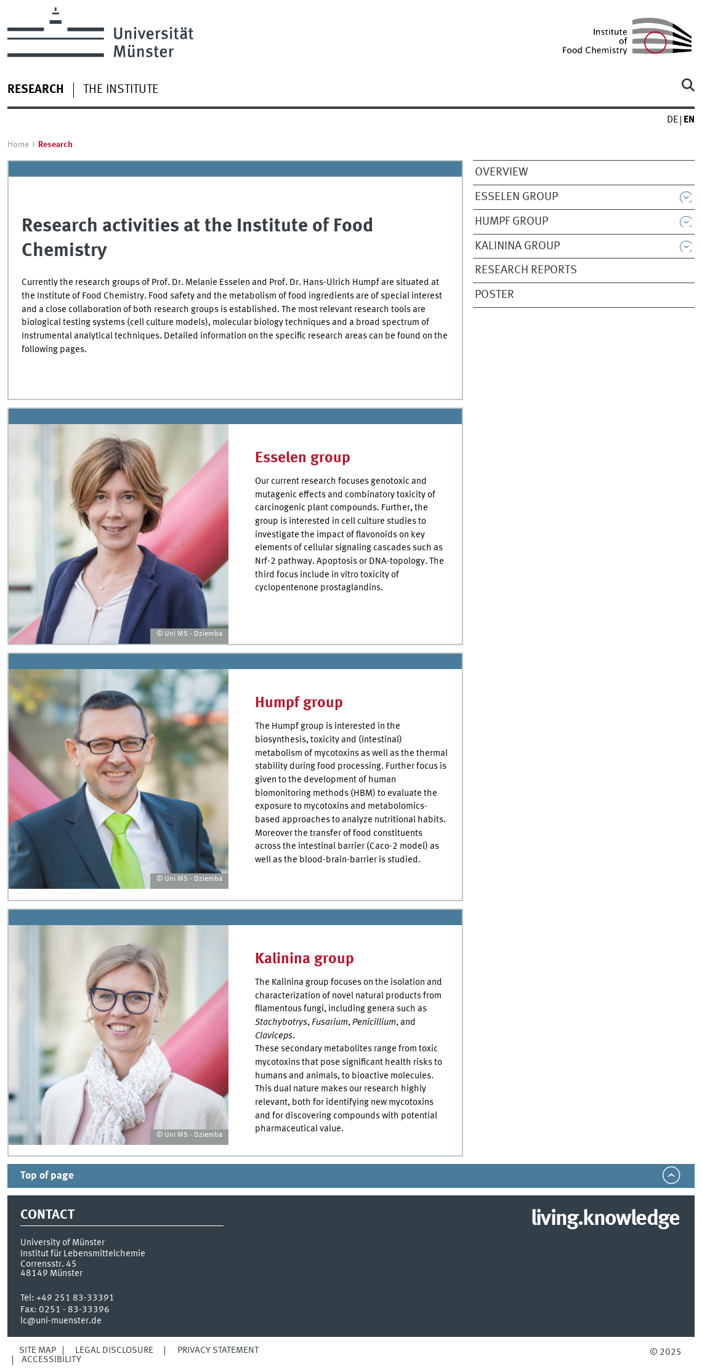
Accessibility (51, 1360)
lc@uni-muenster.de (61, 1321)
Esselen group (516, 197)
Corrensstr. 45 (48, 1264)
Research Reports (526, 270)
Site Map (37, 1350)
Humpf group (511, 221)
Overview (501, 172)
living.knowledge (605, 1219)
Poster (494, 294)
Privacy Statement (218, 1350)
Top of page (47, 1176)
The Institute (120, 90)
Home (18, 144)
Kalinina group (517, 246)
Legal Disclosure (114, 1350)
